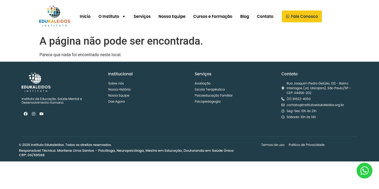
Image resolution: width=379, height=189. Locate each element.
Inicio (85, 16)
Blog (244, 16)
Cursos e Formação (212, 16)
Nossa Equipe (171, 16)
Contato (265, 16)
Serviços (142, 16)
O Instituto (112, 16)
